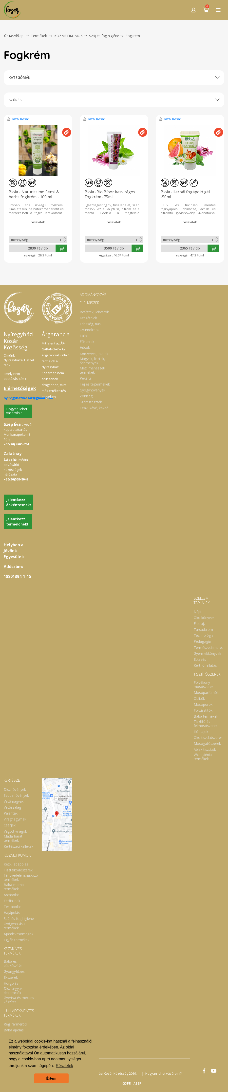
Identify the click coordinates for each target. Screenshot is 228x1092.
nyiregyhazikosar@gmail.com (28, 398)
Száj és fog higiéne (104, 35)
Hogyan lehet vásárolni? (16, 411)
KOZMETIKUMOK (68, 35)
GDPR (126, 1083)
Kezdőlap (13, 35)
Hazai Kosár (20, 119)
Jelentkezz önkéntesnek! (18, 502)
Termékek (39, 35)
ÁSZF (137, 1083)
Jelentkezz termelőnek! (17, 521)
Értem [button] (51, 1078)
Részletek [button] (64, 1066)
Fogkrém (133, 35)
